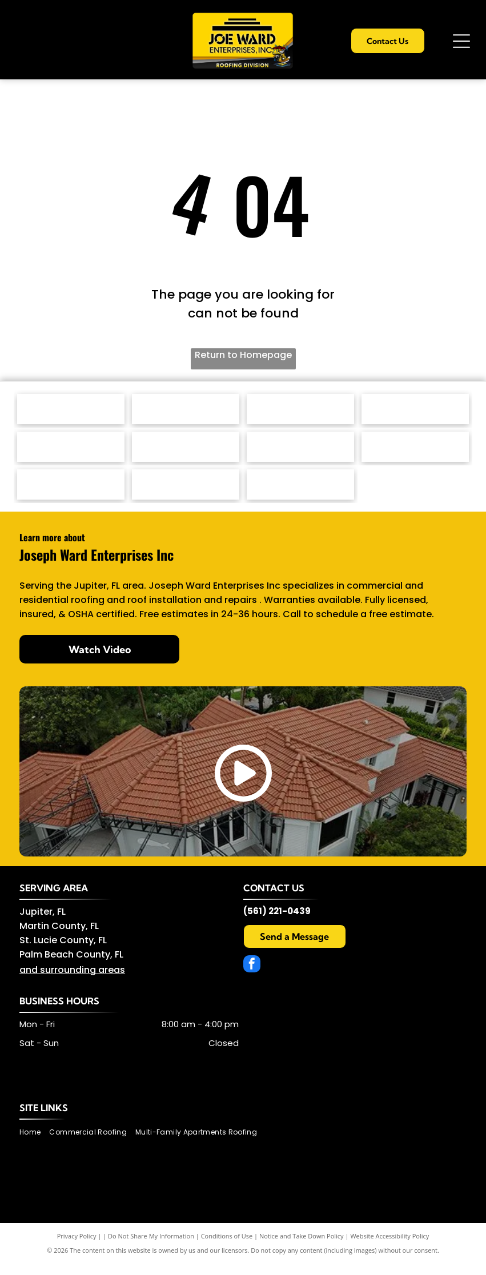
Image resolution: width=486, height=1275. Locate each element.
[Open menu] (461, 41)
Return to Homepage (243, 354)
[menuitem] (34, 1144)
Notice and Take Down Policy (301, 1248)
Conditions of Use (227, 1248)
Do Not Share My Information (151, 1248)
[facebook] (251, 977)
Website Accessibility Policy (389, 1248)
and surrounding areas (72, 981)
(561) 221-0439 (277, 923)
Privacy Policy (77, 1248)
